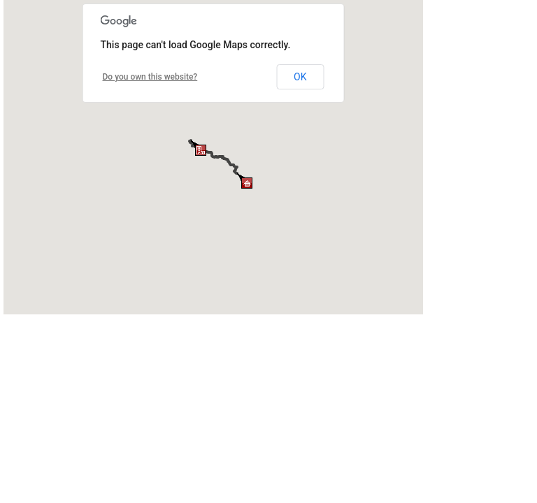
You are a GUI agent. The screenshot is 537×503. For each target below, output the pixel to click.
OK (300, 76)
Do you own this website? (150, 77)
